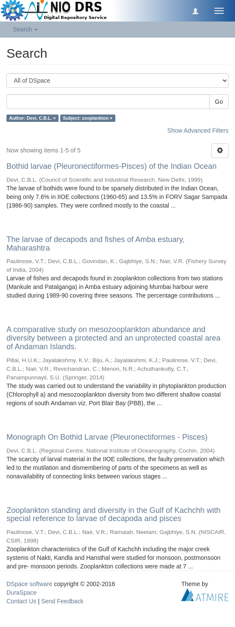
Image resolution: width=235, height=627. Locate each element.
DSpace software (29, 583)
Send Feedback (62, 601)
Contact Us (21, 601)
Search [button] (25, 29)
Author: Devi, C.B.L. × (32, 118)
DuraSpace (21, 592)
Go (219, 101)
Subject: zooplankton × (87, 118)
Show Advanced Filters (198, 130)
